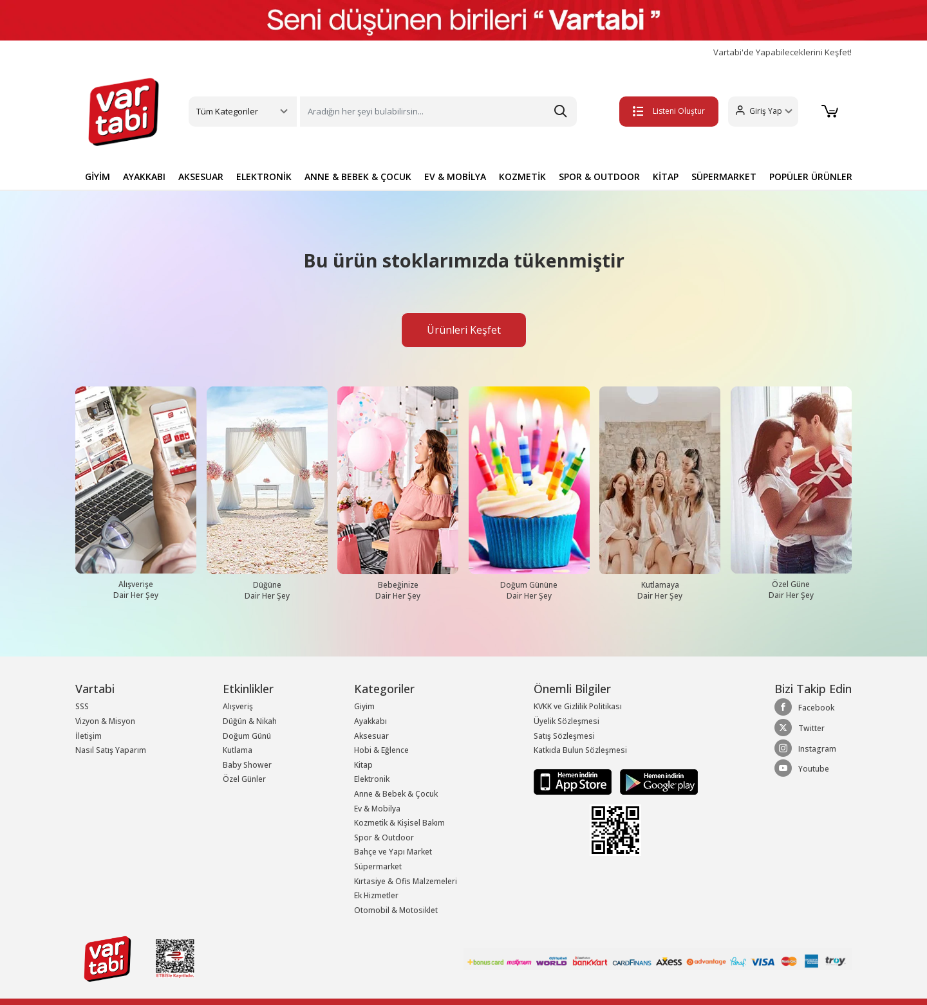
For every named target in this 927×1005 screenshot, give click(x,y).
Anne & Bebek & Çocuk (396, 793)
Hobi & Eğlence (381, 750)
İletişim (88, 735)
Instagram (805, 748)
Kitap (363, 764)
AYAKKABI (144, 176)
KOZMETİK (522, 176)
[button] (763, 111)
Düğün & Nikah (250, 721)
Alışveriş (238, 706)
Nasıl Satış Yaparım (110, 750)
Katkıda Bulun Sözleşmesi (580, 750)
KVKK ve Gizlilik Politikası (578, 706)
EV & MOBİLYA (455, 176)
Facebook (804, 707)
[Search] (438, 111)
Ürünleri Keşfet (464, 330)
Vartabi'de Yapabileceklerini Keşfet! (782, 52)
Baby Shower (247, 764)
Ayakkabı (370, 721)
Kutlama (237, 750)
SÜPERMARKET (723, 176)
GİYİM (97, 176)
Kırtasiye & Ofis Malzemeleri (405, 881)
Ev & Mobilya (377, 808)
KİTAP (666, 176)
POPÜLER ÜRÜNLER (810, 176)
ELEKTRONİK (264, 176)
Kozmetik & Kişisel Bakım (399, 822)
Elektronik (371, 779)
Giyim (364, 706)
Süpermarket (378, 866)
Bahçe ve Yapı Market (393, 851)
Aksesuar (371, 735)
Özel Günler (244, 779)
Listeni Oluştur (669, 110)
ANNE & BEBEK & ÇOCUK (357, 176)
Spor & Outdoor (384, 837)
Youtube (801, 768)
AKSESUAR (200, 176)
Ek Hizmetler (376, 895)
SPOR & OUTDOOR (599, 176)
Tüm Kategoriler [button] (227, 111)
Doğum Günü (247, 735)
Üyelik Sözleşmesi (566, 721)
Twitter (799, 728)
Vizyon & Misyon (105, 721)
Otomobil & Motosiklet (396, 910)
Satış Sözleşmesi (564, 735)
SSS (82, 706)
